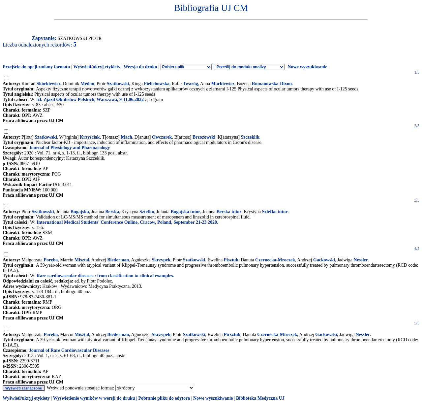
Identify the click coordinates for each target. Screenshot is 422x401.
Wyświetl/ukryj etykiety (96, 66)
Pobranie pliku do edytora (164, 398)
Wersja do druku (140, 66)
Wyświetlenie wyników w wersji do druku (94, 398)
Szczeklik (250, 137)
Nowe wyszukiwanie (307, 66)
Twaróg (190, 83)
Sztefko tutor (274, 211)
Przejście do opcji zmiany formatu (36, 66)
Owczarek (162, 137)
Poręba (51, 259)
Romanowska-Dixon (272, 83)
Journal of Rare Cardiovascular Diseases (69, 350)
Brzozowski (204, 137)
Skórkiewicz (49, 83)
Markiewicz (222, 83)
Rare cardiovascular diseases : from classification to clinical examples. (105, 275)
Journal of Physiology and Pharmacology (69, 147)
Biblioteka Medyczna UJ (260, 398)
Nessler (360, 259)
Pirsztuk (232, 334)
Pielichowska (156, 83)
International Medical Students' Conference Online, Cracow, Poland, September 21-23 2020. (127, 222)
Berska (112, 211)
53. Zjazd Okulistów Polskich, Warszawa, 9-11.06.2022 (90, 99)
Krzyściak (90, 137)
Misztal (82, 259)
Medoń (87, 83)
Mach (126, 137)
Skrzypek (161, 259)
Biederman (118, 259)
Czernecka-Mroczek (275, 259)
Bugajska (80, 211)
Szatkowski (118, 83)
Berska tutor (229, 211)
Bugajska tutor (185, 211)
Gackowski (324, 259)
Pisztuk (231, 259)
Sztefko (146, 211)
